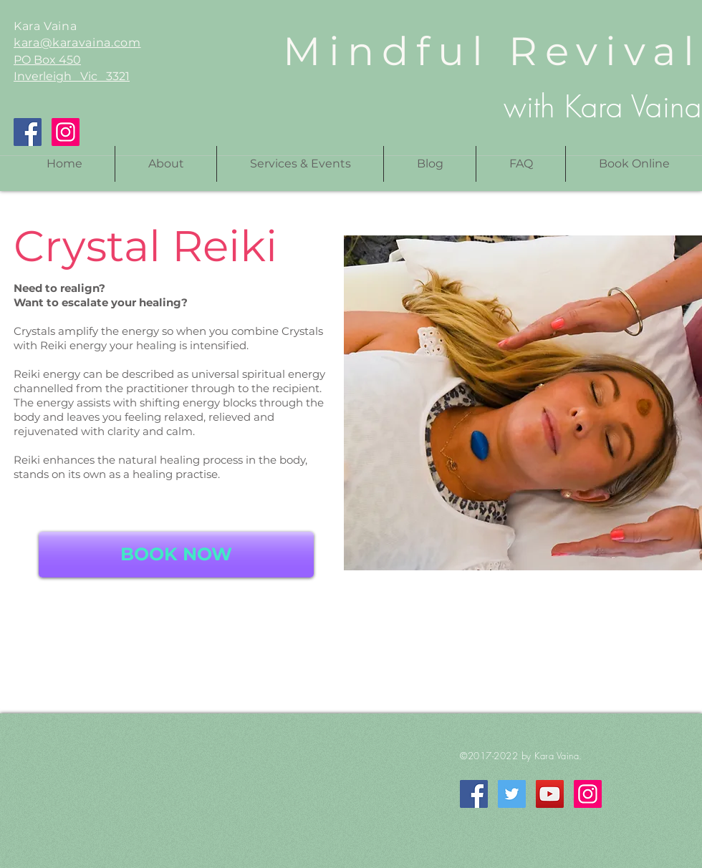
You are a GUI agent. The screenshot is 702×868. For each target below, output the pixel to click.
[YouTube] (550, 794)
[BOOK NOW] (176, 554)
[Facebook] (28, 132)
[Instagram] (66, 132)
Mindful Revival (492, 51)
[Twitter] (512, 794)
